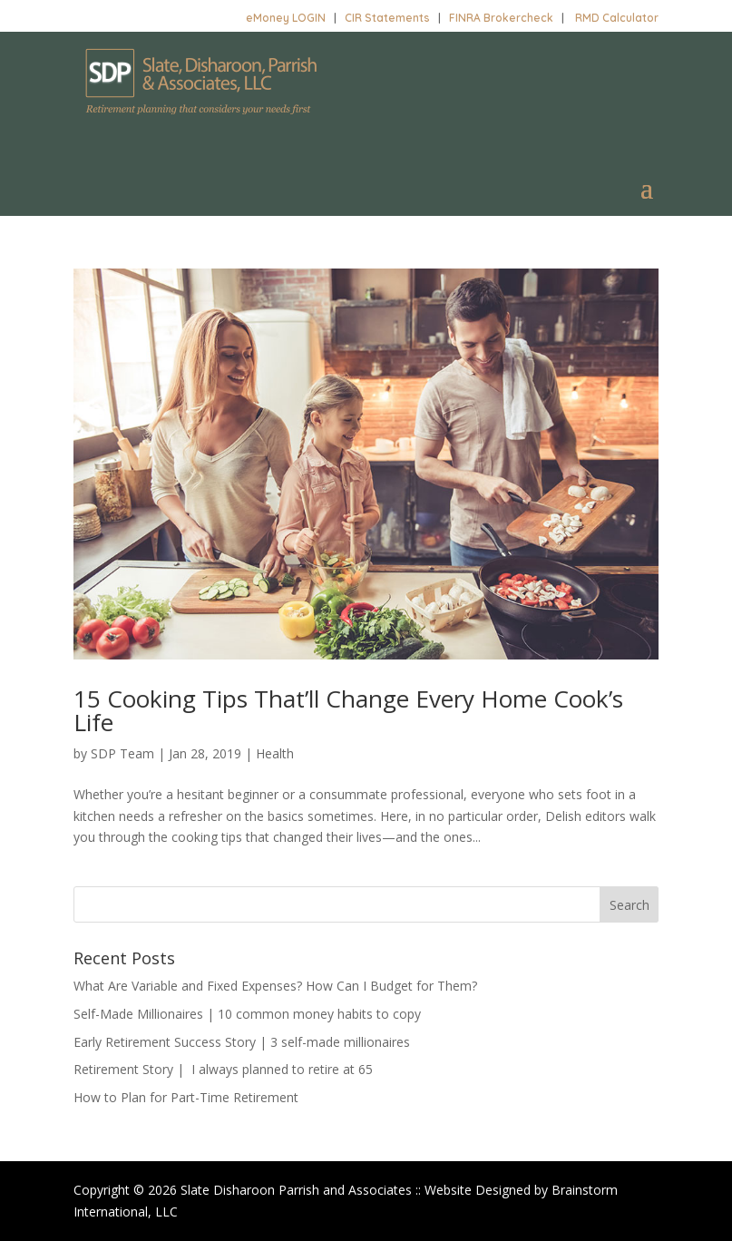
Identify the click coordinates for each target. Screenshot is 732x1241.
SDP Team (122, 753)
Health (275, 753)
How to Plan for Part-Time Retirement (185, 1097)
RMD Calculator (617, 17)
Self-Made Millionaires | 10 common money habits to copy (247, 1013)
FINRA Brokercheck (501, 17)
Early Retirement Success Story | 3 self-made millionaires (241, 1041)
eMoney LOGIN (286, 17)
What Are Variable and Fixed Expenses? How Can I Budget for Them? (275, 985)
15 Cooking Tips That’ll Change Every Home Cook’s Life (348, 710)
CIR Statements (387, 17)
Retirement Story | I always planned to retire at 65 (223, 1069)
